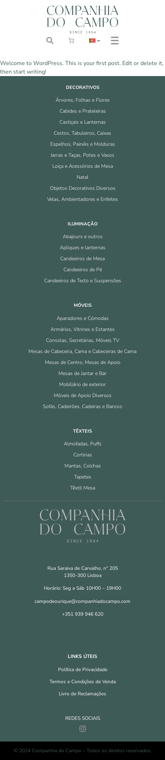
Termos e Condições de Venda (83, 681)
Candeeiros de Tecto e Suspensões (82, 280)
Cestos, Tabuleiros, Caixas (82, 133)
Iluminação (83, 224)
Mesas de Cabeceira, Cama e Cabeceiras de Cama (82, 351)
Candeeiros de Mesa (82, 258)
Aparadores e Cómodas (83, 318)
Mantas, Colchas (83, 465)
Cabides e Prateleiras (83, 111)
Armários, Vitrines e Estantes (83, 329)
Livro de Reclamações (82, 693)
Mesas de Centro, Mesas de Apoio (82, 362)
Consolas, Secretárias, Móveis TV (82, 340)
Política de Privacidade (82, 669)
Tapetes (82, 476)
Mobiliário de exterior (82, 384)
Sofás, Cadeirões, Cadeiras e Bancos (82, 406)
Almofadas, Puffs (83, 443)
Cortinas (82, 454)
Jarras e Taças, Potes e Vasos (82, 155)
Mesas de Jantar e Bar (82, 373)
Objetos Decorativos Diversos (82, 188)
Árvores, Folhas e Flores (83, 100)
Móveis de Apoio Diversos (83, 395)
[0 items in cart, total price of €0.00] (71, 40)
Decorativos (82, 87)
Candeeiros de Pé (82, 269)
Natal (82, 177)
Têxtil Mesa (82, 488)
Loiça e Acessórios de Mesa (82, 166)
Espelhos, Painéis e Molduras (82, 144)
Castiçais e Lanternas (83, 122)
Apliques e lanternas (82, 247)
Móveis (83, 305)
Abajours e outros (83, 236)
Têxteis (82, 431)
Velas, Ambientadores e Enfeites (82, 199)
